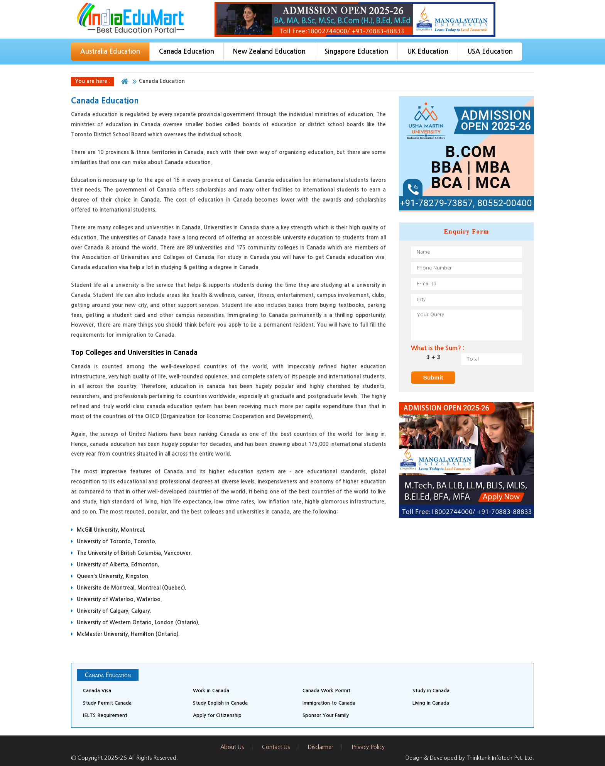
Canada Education (186, 51)
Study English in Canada (220, 702)
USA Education (490, 51)
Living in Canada (430, 702)
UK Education (427, 51)
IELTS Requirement (105, 715)
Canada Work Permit (326, 690)
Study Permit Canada (107, 702)
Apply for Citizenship (217, 715)
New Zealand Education (269, 51)
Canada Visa (97, 690)
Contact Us (276, 747)
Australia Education (110, 51)
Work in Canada (211, 690)
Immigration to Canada (328, 702)
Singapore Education (356, 51)
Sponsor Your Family (325, 715)
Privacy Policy (368, 747)
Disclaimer (320, 747)
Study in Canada (431, 690)
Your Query (466, 325)
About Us (232, 747)
